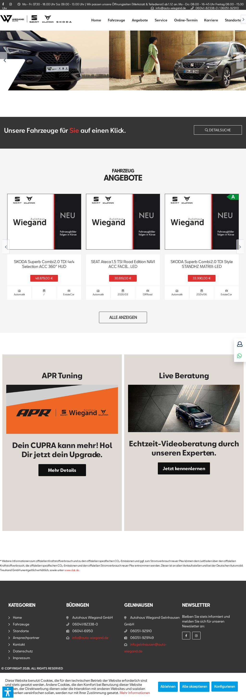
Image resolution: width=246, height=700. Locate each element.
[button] (7, 692)
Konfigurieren (224, 686)
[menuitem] (96, 20)
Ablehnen (167, 686)
